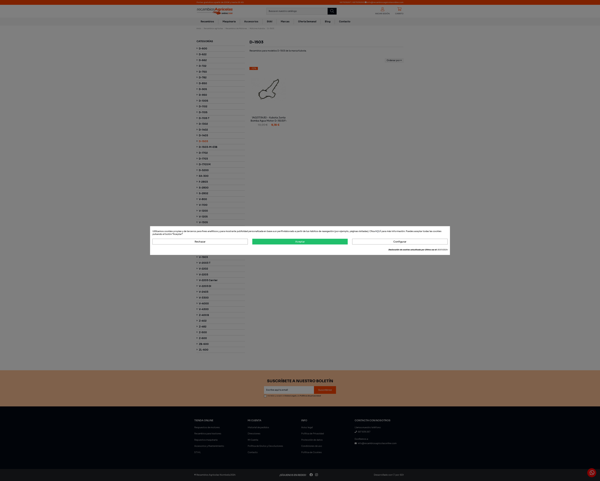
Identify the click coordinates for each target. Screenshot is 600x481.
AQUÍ (378, 231)
